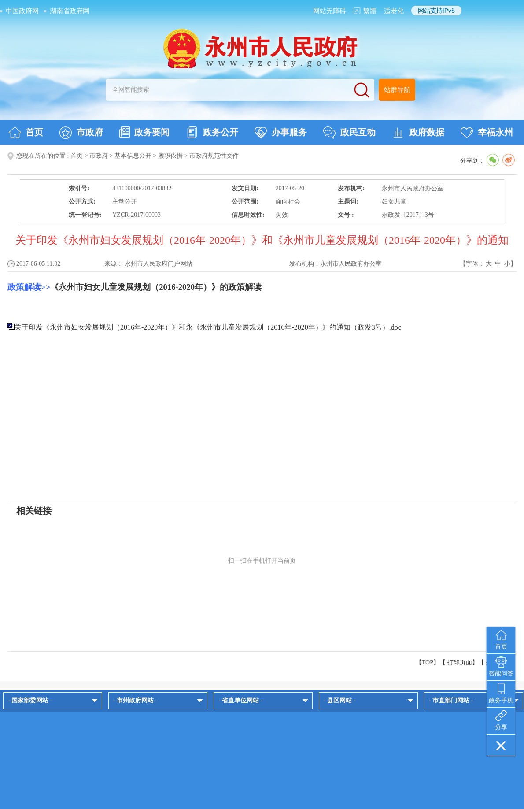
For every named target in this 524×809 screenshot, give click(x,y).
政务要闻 (144, 132)
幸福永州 (487, 132)
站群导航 (397, 89)
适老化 (394, 11)
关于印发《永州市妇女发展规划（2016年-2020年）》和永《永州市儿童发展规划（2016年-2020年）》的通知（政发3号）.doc (208, 327)
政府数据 (418, 132)
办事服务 (281, 132)
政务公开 (212, 132)
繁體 (369, 11)
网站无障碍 (329, 11)
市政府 (81, 132)
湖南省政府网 (69, 11)
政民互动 (349, 132)
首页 (25, 132)
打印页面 (459, 662)
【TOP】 (427, 662)
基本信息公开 (132, 155)
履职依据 (170, 155)
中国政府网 (22, 11)
